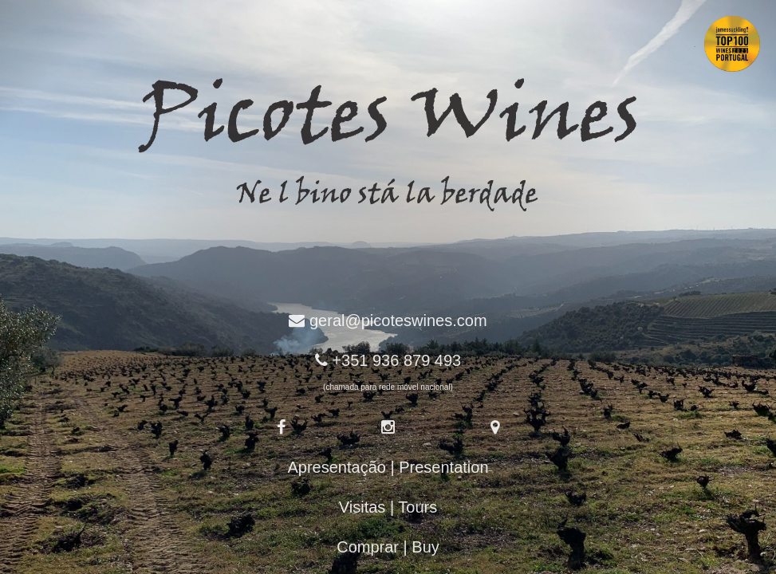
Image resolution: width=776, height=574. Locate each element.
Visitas (362, 507)
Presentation (443, 467)
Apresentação (336, 467)
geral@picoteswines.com (398, 320)
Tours (417, 507)
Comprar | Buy (388, 547)
